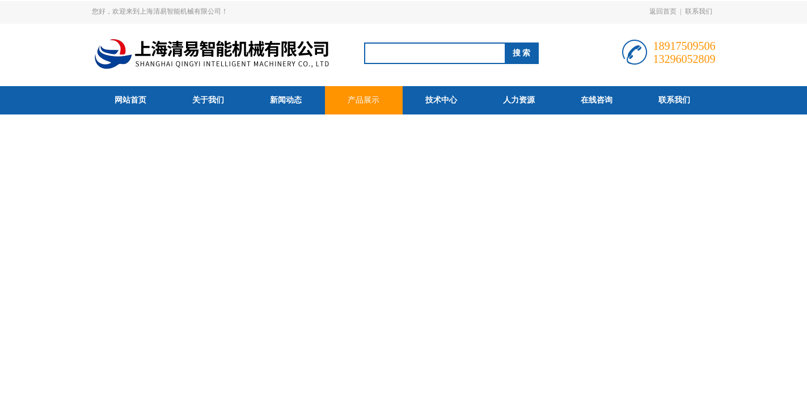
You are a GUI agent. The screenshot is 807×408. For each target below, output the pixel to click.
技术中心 (441, 100)
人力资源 (519, 100)
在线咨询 (596, 100)
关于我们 (208, 100)
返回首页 (663, 11)
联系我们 (698, 11)
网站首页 (130, 100)
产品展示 (363, 100)
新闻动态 (286, 100)
